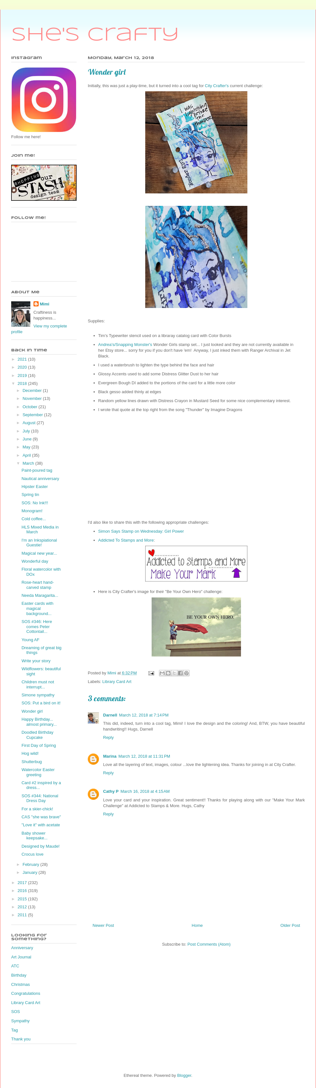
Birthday (18, 975)
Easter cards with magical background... (37, 608)
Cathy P (110, 791)
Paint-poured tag (36, 470)
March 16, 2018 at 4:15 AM (144, 791)
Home (197, 925)
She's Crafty (95, 35)
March (29, 463)
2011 (23, 914)
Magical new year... (39, 553)
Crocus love (32, 854)
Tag (14, 1030)
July (27, 431)
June (28, 439)
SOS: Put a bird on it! (40, 703)
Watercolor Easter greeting (38, 772)
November (33, 398)
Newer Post (103, 925)
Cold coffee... (33, 518)
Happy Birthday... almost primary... (38, 722)
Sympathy (20, 1020)
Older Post (290, 925)
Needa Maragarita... (39, 595)
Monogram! (31, 510)
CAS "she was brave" (41, 816)
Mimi (44, 304)
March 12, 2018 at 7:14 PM (144, 715)
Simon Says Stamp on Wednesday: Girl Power (141, 531)
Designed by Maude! (40, 846)
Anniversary (22, 947)
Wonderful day (34, 561)
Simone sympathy (37, 695)
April (27, 455)
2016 (23, 890)
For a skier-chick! (37, 809)
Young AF (30, 639)
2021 (23, 359)
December (33, 390)
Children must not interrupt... (37, 684)
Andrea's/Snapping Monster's (125, 344)
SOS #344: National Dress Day (39, 798)
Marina (110, 756)
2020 (23, 367)
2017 (23, 882)
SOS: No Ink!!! (34, 502)
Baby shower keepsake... (34, 836)
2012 (23, 906)
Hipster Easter (34, 486)
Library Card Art (117, 681)
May (27, 447)
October (31, 406)
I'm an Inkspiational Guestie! (39, 543)
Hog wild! (29, 753)
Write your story (35, 660)
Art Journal (21, 957)
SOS (15, 1011)
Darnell (110, 715)
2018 (23, 383)
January (31, 872)
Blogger (184, 1075)
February (32, 864)
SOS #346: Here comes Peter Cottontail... (36, 626)
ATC (15, 966)
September (33, 414)
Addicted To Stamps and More (126, 540)
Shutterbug (31, 761)
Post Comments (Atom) (208, 944)
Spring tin (30, 494)
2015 (23, 899)
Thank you (21, 1039)
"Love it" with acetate (40, 824)
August (30, 422)
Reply (108, 737)
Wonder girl (31, 711)
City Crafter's (216, 85)
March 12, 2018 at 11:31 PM (144, 756)
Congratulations (25, 993)
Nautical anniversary (40, 478)
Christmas (20, 984)
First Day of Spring (38, 745)
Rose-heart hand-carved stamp (37, 585)
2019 (23, 375)
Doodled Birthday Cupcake (37, 735)
